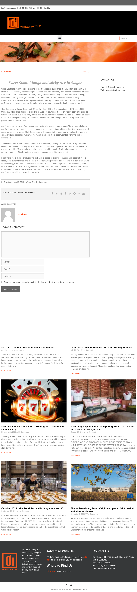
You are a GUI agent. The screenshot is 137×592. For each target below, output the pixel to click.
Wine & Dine (30, 182)
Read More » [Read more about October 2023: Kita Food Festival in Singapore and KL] (6, 534)
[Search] (135, 38)
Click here (51, 571)
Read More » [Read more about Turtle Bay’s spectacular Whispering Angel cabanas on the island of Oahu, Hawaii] (75, 455)
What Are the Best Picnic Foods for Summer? (27, 347)
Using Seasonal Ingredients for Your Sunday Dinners (101, 347)
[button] (60, 37)
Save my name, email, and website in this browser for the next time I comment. (39, 282)
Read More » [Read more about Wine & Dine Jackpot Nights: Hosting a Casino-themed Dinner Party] (6, 452)
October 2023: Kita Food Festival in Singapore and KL (32, 508)
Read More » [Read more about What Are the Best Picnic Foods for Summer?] (6, 370)
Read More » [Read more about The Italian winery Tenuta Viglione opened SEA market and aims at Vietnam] (75, 534)
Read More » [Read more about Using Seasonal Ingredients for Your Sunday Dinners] (75, 373)
